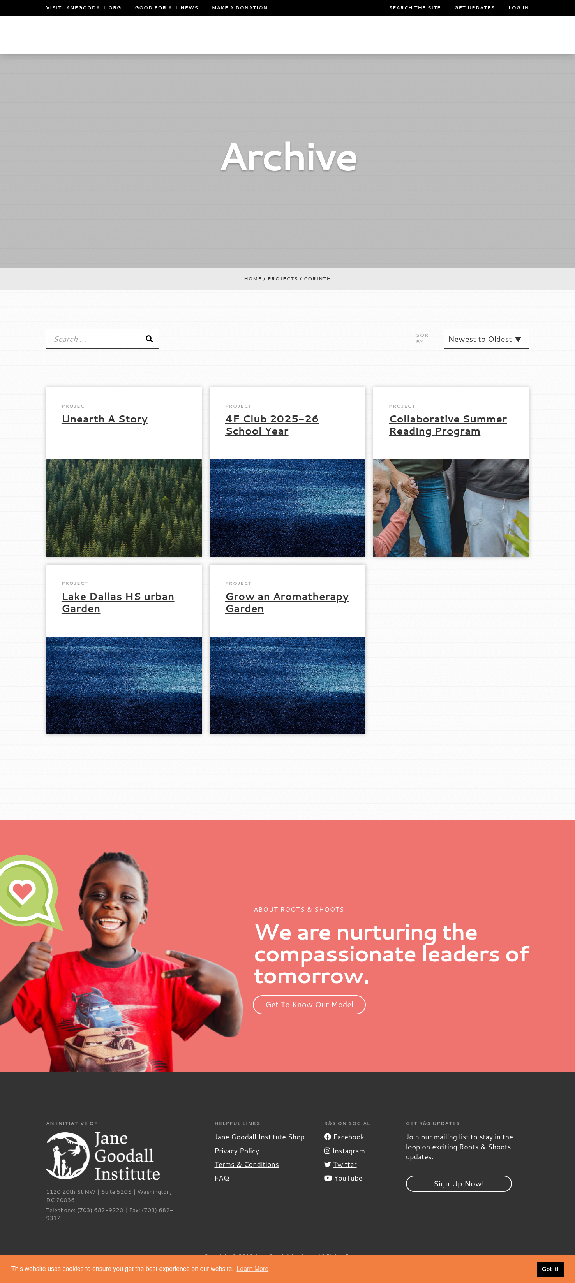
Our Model (333, 42)
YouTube (343, 1193)
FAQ (221, 1193)
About (160, 42)
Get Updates (474, 8)
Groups (450, 42)
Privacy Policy (236, 1166)
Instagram (344, 1166)
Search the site (415, 8)
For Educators (268, 42)
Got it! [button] (550, 1269)
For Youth (201, 42)
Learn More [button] (252, 1268)
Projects (398, 42)
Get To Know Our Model (309, 1019)
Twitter (340, 1180)
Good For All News (166, 8)
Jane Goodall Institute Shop (259, 1152)
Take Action (504, 42)
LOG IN (518, 8)
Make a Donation (240, 8)
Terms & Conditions (246, 1180)
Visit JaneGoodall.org (83, 8)
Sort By (424, 354)
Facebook (344, 1152)
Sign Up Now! (459, 1198)
